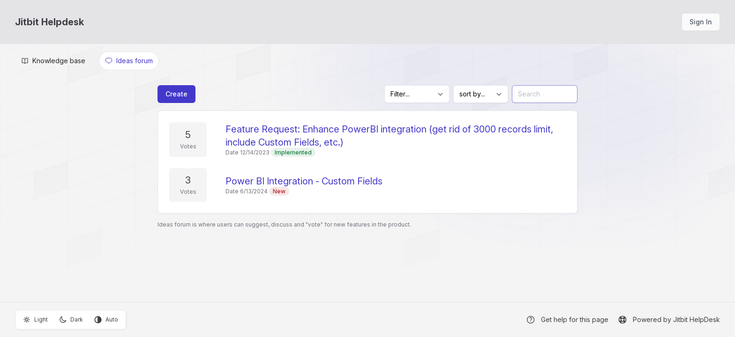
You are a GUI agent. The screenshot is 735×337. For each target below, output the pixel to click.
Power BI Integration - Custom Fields (303, 181)
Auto (106, 319)
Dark (71, 319)
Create (176, 94)
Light (35, 319)
